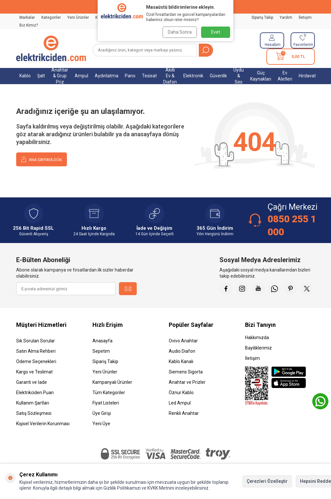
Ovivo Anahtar (183, 340)
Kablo (25, 75)
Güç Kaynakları (260, 76)
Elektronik (193, 75)
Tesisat (149, 75)
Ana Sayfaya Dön (41, 159)
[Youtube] (258, 288)
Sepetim (101, 351)
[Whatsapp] (274, 288)
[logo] (51, 48)
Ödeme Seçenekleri (36, 361)
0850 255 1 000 (292, 225)
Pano (130, 75)
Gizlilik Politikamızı (122, 488)
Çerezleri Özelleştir (267, 481)
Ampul (81, 75)
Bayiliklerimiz (258, 347)
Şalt (41, 75)
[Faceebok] (225, 288)
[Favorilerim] (303, 40)
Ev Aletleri (285, 76)
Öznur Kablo (181, 392)
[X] (306, 288)
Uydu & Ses (238, 76)
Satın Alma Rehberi (36, 351)
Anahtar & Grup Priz (59, 76)
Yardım (286, 17)
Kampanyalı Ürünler (112, 382)
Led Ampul (180, 402)
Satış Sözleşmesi (33, 413)
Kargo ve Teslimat (34, 371)
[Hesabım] (272, 40)
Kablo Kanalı (181, 361)
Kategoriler (51, 17)
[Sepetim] (290, 57)
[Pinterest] (290, 288)
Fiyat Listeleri (105, 402)
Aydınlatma (106, 75)
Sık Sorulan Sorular (35, 340)
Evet (215, 32)
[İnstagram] (242, 288)
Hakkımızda (257, 337)
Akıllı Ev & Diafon (170, 76)
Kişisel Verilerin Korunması (42, 423)
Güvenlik (218, 75)
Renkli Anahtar (184, 413)
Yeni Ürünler (78, 17)
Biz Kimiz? (28, 25)
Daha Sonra (179, 32)
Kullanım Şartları (32, 402)
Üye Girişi (101, 413)
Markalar (27, 17)
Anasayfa (102, 340)
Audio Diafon (182, 351)
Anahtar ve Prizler (187, 382)
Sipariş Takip (262, 17)
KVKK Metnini (160, 488)
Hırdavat (307, 75)
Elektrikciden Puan (35, 392)
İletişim (305, 17)
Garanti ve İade (31, 382)
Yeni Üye (101, 423)
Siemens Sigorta (186, 371)
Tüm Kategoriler (108, 392)
